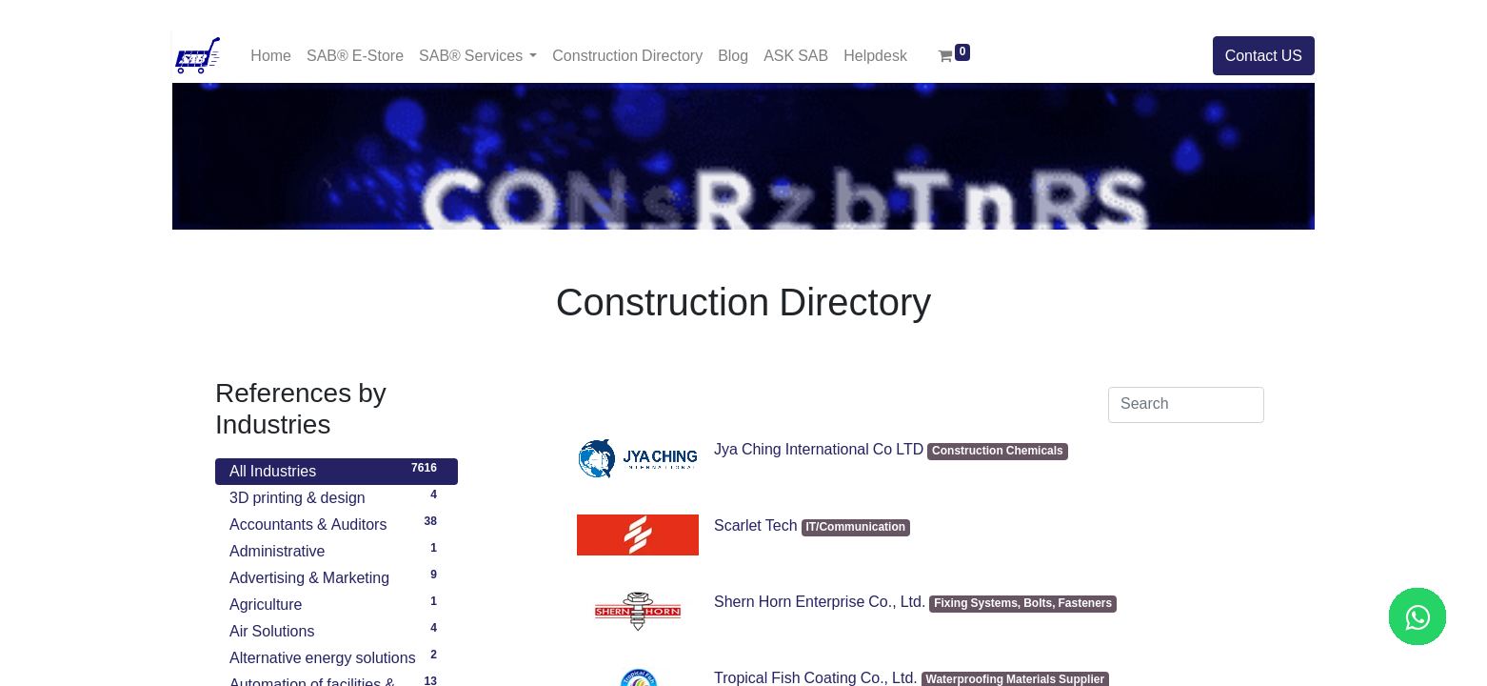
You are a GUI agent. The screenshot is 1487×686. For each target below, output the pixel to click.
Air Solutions (336, 628)
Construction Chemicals (997, 451)
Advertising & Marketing (336, 575)
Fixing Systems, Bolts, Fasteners (1023, 603)
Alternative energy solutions (336, 655)
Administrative (336, 548)
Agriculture (336, 602)
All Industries (336, 468)
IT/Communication (855, 527)
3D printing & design (336, 495)
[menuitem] (271, 55)
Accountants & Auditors (336, 522)
